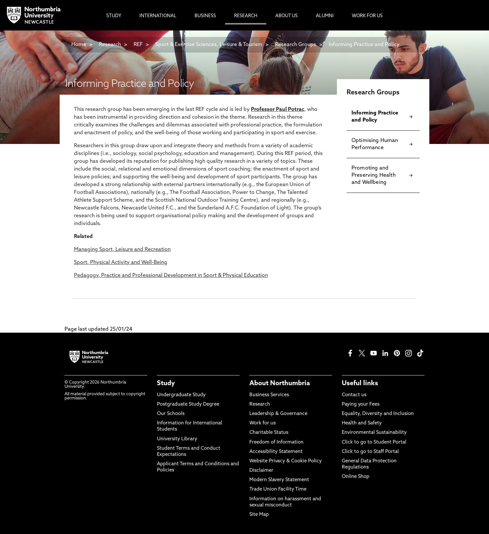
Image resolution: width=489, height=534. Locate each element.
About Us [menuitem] (286, 16)
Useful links (360, 383)
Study (166, 383)
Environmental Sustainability (374, 432)
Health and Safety (362, 423)
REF (138, 44)
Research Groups (295, 44)
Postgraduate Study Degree (188, 404)
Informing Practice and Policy (364, 44)
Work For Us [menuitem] (367, 16)
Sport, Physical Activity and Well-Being (120, 262)
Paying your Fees (360, 404)
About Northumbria (279, 383)
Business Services (269, 395)
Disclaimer (261, 470)
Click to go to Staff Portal (370, 451)
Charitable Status (268, 432)
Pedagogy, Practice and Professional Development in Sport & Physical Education (171, 275)
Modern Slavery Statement (279, 480)
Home (78, 44)
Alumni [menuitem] (325, 16)
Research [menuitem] (245, 16)
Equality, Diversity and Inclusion (378, 413)
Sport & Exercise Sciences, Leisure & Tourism (208, 44)
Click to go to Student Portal (374, 442)
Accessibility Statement (276, 451)
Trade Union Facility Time (277, 489)
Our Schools (171, 413)
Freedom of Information (276, 442)
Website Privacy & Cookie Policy (285, 461)
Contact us (354, 395)
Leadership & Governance (278, 413)
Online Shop (355, 476)
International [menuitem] (157, 16)
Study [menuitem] (113, 16)
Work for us (262, 423)
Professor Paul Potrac (277, 109)
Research (110, 44)
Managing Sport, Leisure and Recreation (122, 249)
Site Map (259, 514)
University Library (177, 439)
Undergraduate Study (181, 395)
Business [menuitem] (205, 16)
